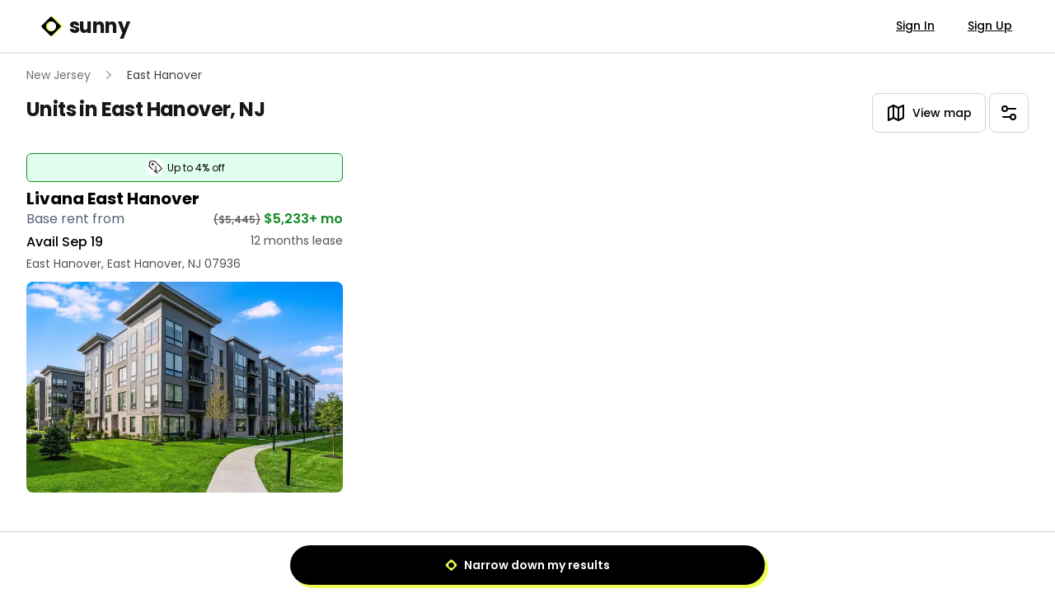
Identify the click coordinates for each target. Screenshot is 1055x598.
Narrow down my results (527, 565)
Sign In (915, 25)
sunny (84, 26)
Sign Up (990, 25)
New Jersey (58, 75)
